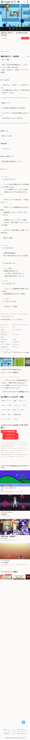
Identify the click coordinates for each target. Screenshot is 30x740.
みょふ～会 (4, 538)
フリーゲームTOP (4, 351)
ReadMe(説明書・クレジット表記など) (12, 319)
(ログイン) (10, 435)
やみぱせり (4, 514)
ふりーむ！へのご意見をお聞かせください (19, 733)
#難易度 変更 (17, 414)
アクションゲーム (14, 351)
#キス (24, 405)
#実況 (14, 400)
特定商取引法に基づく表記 (22, 729)
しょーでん (4, 38)
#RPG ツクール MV (18, 410)
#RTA (15, 419)
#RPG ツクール (6, 400)
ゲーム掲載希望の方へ (7, 733)
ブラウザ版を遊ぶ (8, 431)
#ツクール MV (6, 410)
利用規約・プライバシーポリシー (9, 729)
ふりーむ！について (7, 731)
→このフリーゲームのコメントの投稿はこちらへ (15, 391)
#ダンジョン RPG (7, 405)
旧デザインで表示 (16, 731)
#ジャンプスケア (6, 419)
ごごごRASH (4, 562)
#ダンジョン (22, 400)
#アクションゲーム (5, 51)
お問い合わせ (23, 731)
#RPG (3, 414)
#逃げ (9, 414)
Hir (2, 490)
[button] (28, 15)
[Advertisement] (15, 649)
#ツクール (17, 405)
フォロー (25, 38)
